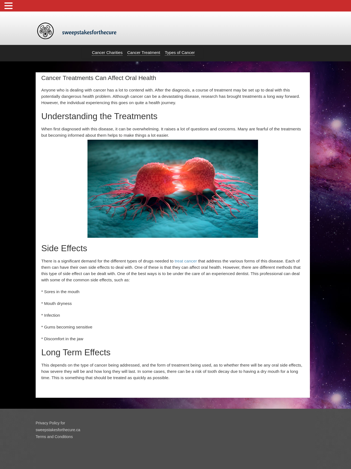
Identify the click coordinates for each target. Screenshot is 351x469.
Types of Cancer (180, 52)
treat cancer (186, 261)
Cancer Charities (107, 52)
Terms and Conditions (54, 436)
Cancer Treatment (143, 52)
